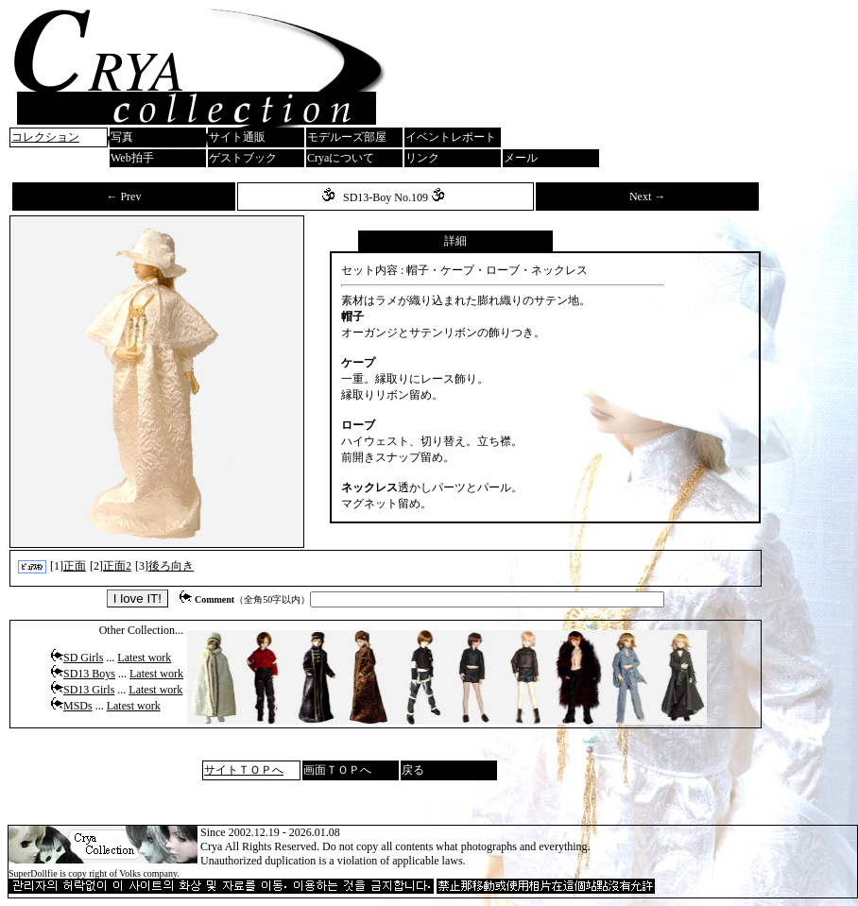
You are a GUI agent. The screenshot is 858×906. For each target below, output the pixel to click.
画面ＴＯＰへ (337, 770)
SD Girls (83, 657)
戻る (413, 770)
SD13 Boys (89, 673)
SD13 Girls (88, 689)
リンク (422, 157)
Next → (647, 196)
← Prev (123, 196)
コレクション (45, 137)
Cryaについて (340, 157)
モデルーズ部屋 (346, 137)
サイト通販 (237, 137)
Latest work (144, 657)
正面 (74, 566)
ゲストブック (243, 157)
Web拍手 (132, 157)
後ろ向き (171, 566)
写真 (122, 137)
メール (521, 157)
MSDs (78, 705)
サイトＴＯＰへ (243, 770)
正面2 (117, 566)
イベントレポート (450, 137)
